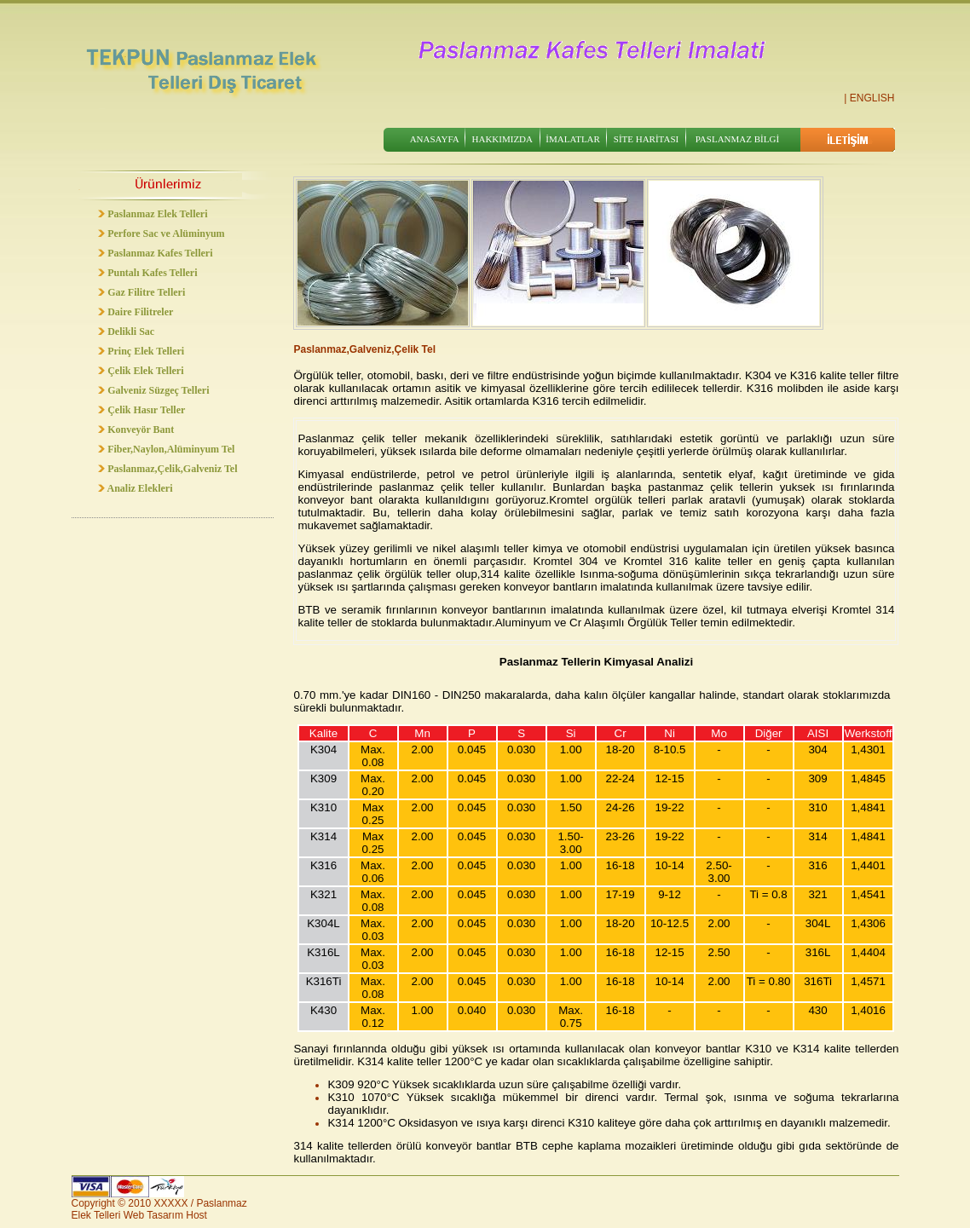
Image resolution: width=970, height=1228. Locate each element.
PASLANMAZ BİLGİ (737, 139)
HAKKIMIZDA (503, 139)
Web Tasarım (153, 1215)
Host (196, 1215)
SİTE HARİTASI (646, 139)
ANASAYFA (434, 139)
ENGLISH (872, 98)
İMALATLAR (573, 139)
